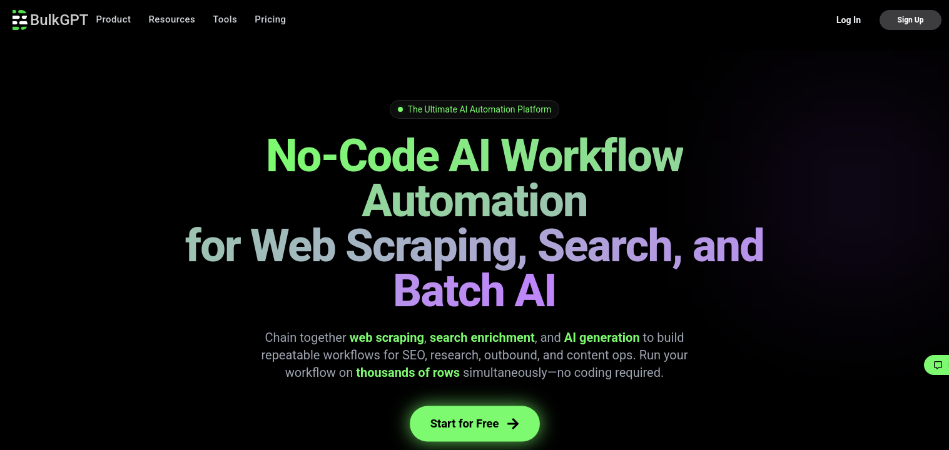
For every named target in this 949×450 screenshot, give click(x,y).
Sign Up (910, 20)
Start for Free (474, 423)
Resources (171, 19)
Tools (225, 19)
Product (113, 19)
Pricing (270, 19)
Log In (848, 20)
